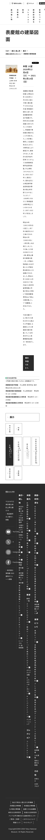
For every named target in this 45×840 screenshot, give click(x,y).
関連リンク (16, 822)
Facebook (10, 562)
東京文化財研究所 (14, 812)
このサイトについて (28, 819)
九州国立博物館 (14, 809)
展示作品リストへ (27, 363)
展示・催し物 (12, 14)
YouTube (10, 532)
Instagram (10, 552)
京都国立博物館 (15, 806)
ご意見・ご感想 (14, 819)
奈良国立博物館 (29, 806)
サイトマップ (28, 822)
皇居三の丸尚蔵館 (29, 809)
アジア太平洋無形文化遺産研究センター (22, 816)
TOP (7, 51)
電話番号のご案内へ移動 (9, 517)
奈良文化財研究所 (30, 812)
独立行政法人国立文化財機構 (22, 802)
